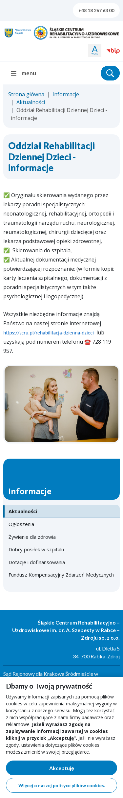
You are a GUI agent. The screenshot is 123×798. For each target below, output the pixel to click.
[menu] (26, 73)
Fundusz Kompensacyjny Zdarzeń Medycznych (61, 574)
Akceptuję (83, 769)
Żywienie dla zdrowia (32, 537)
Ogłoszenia (21, 524)
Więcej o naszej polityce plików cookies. (61, 785)
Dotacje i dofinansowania (37, 562)
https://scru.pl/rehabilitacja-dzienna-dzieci (48, 333)
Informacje (65, 94)
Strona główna (26, 94)
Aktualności (30, 102)
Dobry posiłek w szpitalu (36, 549)
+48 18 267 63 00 (96, 10)
